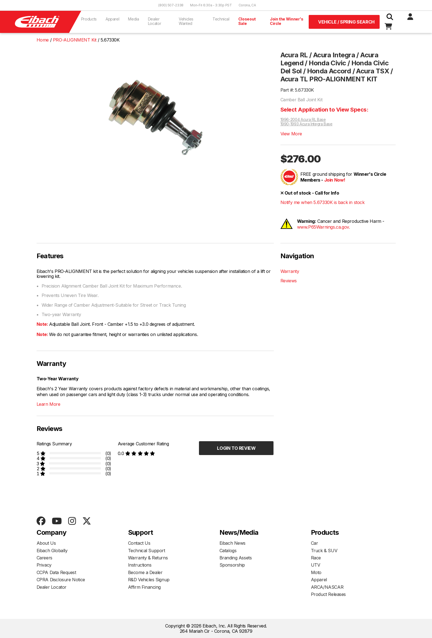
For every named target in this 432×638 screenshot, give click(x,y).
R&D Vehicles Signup (149, 579)
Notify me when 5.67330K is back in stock (322, 202)
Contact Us (139, 543)
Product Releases (328, 594)
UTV (315, 564)
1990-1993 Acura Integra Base (306, 124)
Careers (44, 557)
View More (291, 133)
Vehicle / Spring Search (346, 22)
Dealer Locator (154, 21)
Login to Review (236, 448)
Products (89, 19)
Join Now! (334, 180)
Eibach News (232, 543)
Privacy (44, 564)
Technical (221, 19)
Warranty (289, 271)
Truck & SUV (324, 550)
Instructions (140, 564)
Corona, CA (247, 5)
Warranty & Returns (148, 557)
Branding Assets (235, 557)
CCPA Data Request (56, 572)
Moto (316, 572)
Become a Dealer (145, 572)
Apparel (112, 19)
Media (133, 19)
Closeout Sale (247, 21)
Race (316, 557)
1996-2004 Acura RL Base (303, 119)
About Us (46, 543)
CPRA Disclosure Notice (61, 579)
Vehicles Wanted (186, 21)
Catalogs (228, 550)
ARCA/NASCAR (327, 587)
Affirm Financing (144, 587)
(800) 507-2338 (170, 5)
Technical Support (146, 550)
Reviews (288, 280)
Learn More (48, 404)
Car (314, 543)
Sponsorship (232, 564)
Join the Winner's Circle (286, 21)
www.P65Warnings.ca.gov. (323, 227)
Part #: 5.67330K (297, 89)
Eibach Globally (52, 550)
